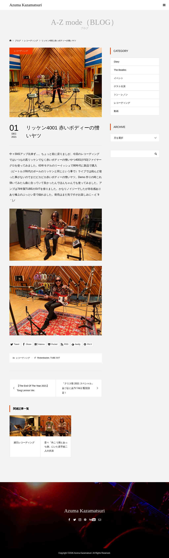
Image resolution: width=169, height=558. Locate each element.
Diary (116, 61)
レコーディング (21, 51)
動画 (116, 111)
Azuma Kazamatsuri (25, 5)
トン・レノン (121, 94)
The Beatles (120, 70)
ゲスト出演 (119, 86)
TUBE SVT (55, 358)
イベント (118, 78)
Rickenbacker (43, 358)
